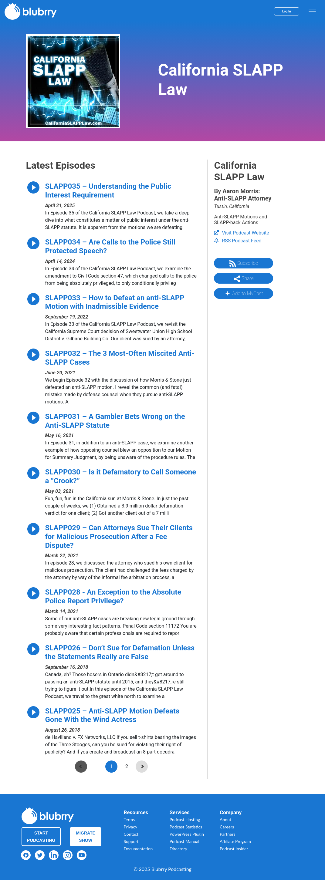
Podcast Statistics (186, 826)
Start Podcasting (41, 837)
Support (131, 841)
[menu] (312, 11)
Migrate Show (85, 837)
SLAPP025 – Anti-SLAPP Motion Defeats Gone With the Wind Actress (112, 715)
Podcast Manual (184, 841)
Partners (227, 834)
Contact (131, 834)
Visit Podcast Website (241, 233)
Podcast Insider (234, 848)
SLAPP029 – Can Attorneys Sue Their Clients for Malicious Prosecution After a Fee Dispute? (119, 537)
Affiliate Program (235, 841)
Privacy (130, 826)
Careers (227, 826)
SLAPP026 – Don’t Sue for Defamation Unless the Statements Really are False (120, 652)
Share (244, 278)
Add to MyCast (243, 293)
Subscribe (243, 263)
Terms (129, 819)
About (225, 819)
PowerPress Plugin (187, 834)
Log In (286, 11)
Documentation (138, 848)
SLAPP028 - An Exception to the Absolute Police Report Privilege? (113, 596)
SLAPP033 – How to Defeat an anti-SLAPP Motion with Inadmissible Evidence (115, 302)
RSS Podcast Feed (237, 241)
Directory (178, 848)
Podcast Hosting (185, 819)
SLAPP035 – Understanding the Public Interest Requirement (108, 190)
